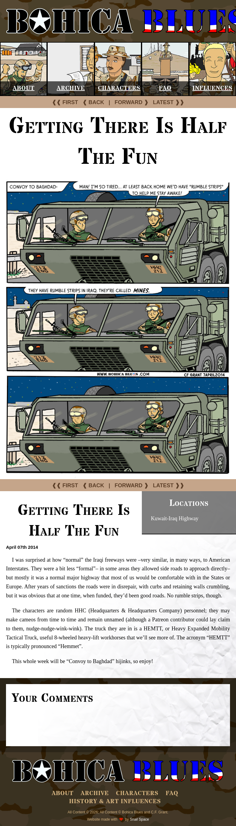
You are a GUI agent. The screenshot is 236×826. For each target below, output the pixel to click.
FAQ (165, 88)
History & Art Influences (115, 801)
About (23, 88)
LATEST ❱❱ (168, 102)
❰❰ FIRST (65, 102)
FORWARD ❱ (131, 102)
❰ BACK (93, 102)
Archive (71, 88)
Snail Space (139, 819)
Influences (213, 88)
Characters (119, 88)
